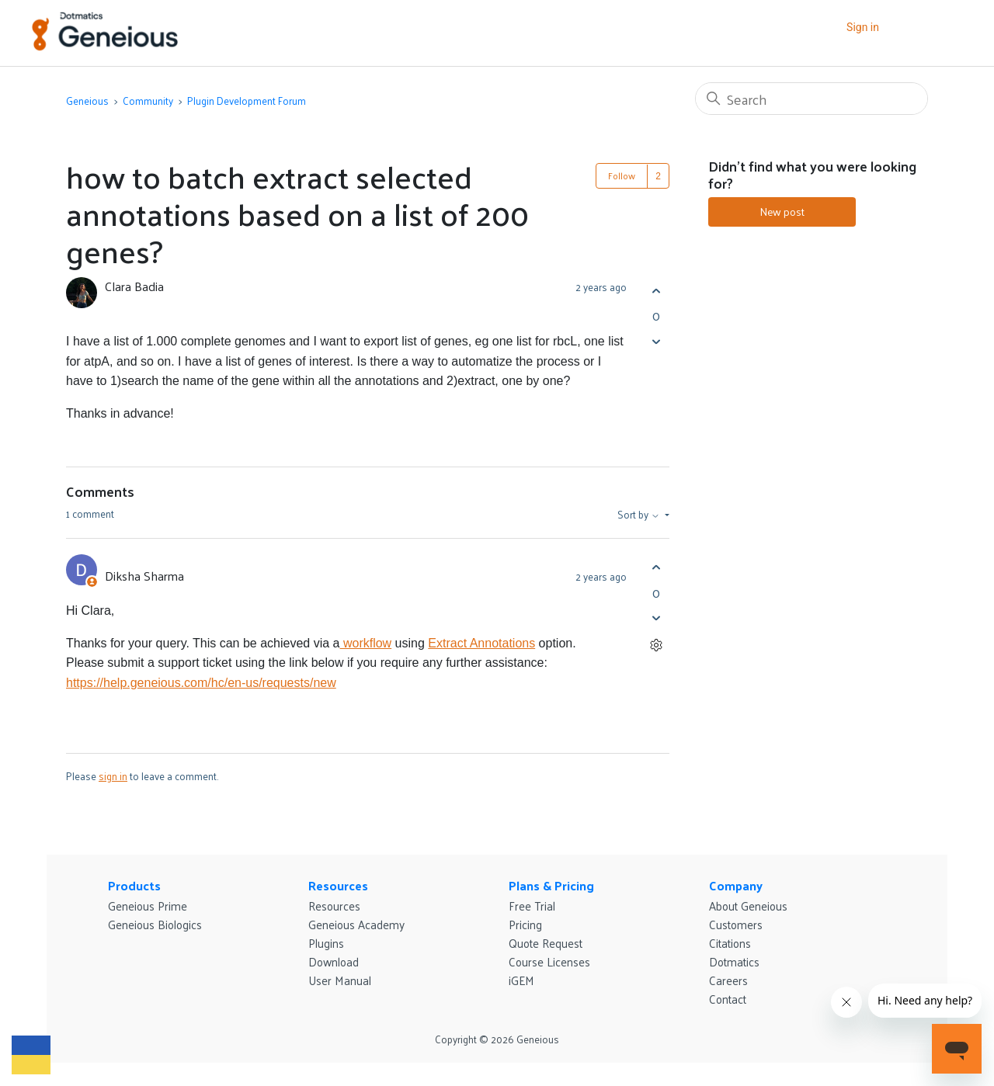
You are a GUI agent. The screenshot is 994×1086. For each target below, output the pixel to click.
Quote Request (545, 942)
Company (736, 885)
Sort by (639, 514)
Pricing (525, 924)
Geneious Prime (147, 905)
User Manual (339, 980)
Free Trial (532, 905)
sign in (113, 776)
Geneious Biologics (155, 924)
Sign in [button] (862, 27)
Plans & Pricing (551, 885)
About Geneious (748, 905)
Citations (730, 942)
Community (148, 100)
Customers (736, 924)
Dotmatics (734, 961)
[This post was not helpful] (655, 341)
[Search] (811, 98)
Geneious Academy (356, 924)
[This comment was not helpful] (655, 618)
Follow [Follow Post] (621, 175)
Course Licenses (549, 961)
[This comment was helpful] (655, 567)
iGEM (521, 980)
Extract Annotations (481, 643)
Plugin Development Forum (246, 100)
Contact (727, 998)
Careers (728, 980)
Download (333, 961)
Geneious (87, 100)
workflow (365, 643)
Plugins (326, 942)
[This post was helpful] (655, 290)
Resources (338, 885)
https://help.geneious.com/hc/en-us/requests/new (201, 682)
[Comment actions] (655, 645)
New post (782, 211)
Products (134, 885)
